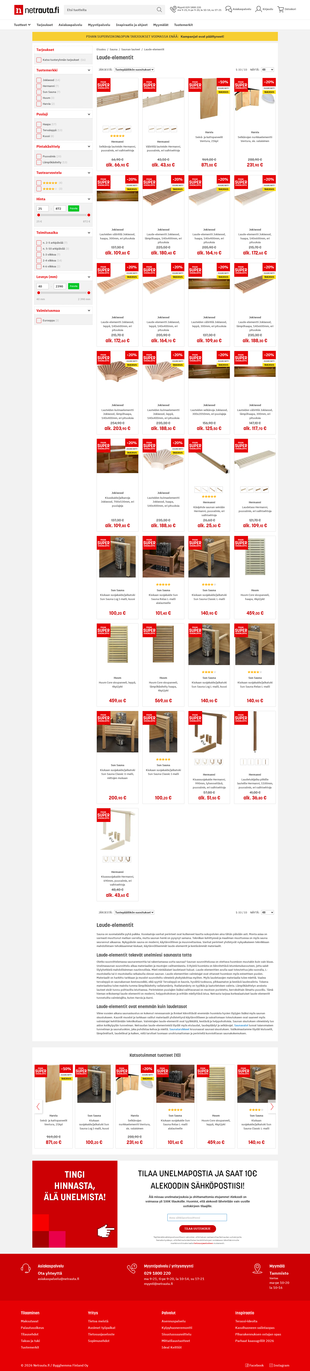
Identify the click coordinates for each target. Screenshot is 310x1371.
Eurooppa (51, 320)
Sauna (114, 49)
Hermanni (51, 86)
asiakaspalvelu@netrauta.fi (58, 1279)
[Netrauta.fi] (36, 10)
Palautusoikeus (32, 1328)
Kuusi (48, 136)
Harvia (49, 104)
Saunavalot (241, 1025)
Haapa (49, 124)
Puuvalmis (52, 156)
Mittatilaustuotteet (176, 1341)
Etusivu (101, 49)
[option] (106, 129)
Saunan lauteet (131, 49)
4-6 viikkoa (51, 266)
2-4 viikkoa (52, 260)
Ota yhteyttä (50, 1273)
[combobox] (114, 10)
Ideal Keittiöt (172, 1347)
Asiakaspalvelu (70, 25)
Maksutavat (29, 1321)
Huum (48, 98)
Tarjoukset (45, 25)
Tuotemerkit (183, 25)
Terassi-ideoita (246, 1321)
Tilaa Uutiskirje (197, 1228)
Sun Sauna (51, 92)
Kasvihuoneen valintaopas (255, 1328)
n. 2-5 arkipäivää (55, 242)
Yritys (93, 1313)
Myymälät (160, 25)
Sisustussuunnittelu (176, 1334)
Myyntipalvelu (99, 25)
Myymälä (277, 1266)
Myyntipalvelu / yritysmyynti (168, 1266)
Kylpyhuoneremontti (177, 1328)
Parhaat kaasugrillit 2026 (254, 1341)
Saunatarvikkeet (179, 1029)
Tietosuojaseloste (101, 1334)
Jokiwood (51, 80)
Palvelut (169, 1313)
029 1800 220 (157, 1273)
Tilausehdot (29, 1334)
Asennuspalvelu (174, 1321)
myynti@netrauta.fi (158, 1284)
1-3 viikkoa (51, 254)
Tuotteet (20, 25)
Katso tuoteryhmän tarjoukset (64, 60)
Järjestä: (106, 69)
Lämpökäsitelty (55, 162)
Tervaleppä (52, 130)
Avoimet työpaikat (101, 1328)
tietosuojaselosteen (203, 1243)
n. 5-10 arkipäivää (56, 248)
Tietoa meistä (98, 1321)
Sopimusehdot (98, 1341)
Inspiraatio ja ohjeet (132, 25)
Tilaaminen (30, 1313)
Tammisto (279, 1273)
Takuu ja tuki (30, 1341)
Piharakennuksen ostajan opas (258, 1334)
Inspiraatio (244, 1313)
